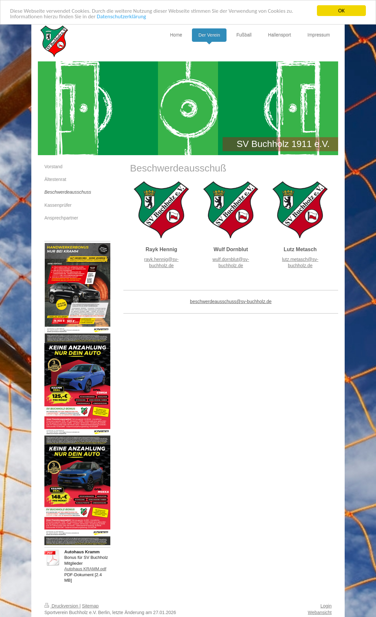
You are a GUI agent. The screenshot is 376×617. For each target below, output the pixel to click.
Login (326, 606)
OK (341, 10)
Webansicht (320, 612)
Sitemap (90, 606)
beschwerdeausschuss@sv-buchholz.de (231, 301)
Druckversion (61, 606)
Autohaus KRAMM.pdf (85, 568)
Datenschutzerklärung (121, 16)
